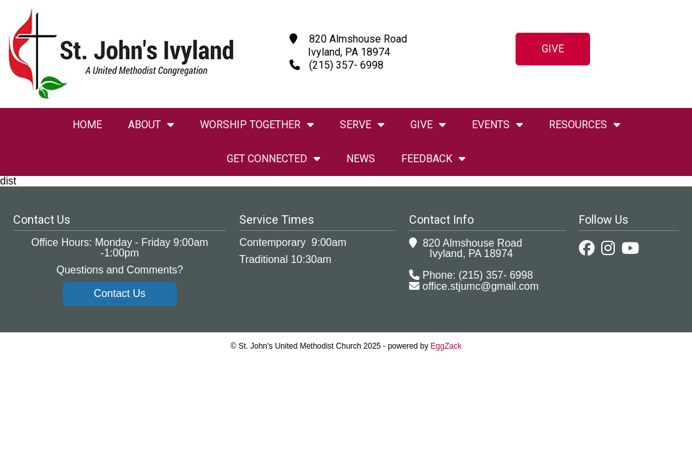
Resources (584, 124)
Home (87, 124)
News (360, 158)
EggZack (446, 346)
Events (497, 124)
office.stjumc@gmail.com (481, 286)
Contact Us (120, 293)
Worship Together (257, 124)
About (151, 124)
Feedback (433, 158)
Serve (362, 124)
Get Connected (273, 158)
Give (553, 49)
